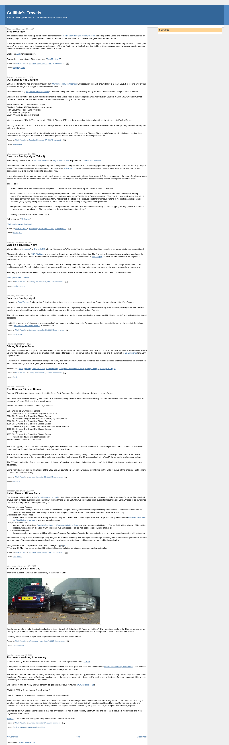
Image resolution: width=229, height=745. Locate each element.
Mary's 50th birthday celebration (118, 667)
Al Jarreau (25, 249)
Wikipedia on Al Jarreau (18, 277)
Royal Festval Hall (61, 160)
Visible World (69, 168)
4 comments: (60, 641)
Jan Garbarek (40, 160)
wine (18, 481)
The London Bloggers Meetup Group (78, 36)
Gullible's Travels (24, 12)
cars (14, 645)
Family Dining (52, 368)
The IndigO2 (39, 249)
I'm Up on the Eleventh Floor (71, 368)
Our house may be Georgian (65, 84)
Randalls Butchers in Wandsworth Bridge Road (58, 525)
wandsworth (17, 144)
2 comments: (58, 552)
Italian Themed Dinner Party (23, 493)
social (23, 68)
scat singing (97, 257)
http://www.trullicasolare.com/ (26, 325)
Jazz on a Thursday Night (22, 244)
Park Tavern (23, 302)
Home (77, 737)
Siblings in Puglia (107, 368)
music (15, 233)
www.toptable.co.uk (85, 685)
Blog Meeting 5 (16, 31)
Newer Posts (12, 737)
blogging (16, 68)
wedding (41, 727)
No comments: (58, 63)
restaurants (22, 727)
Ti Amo (87, 661)
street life (20, 645)
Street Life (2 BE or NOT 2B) (23, 568)
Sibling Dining (25, 368)
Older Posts (142, 737)
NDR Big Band (37, 254)
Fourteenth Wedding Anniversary (26, 657)
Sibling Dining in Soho (20, 346)
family (15, 334)
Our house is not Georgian (23, 79)
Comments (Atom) (27, 742)
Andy (18, 54)
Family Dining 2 (92, 368)
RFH (20, 233)
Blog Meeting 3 (53, 59)
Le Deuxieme (131, 353)
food (14, 556)
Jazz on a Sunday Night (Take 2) (26, 156)
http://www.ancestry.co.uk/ (37, 91)
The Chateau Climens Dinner (24, 389)
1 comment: (57, 140)
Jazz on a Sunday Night (21, 298)
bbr (14, 481)
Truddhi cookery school (47, 497)
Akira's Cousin (38, 368)
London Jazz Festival (91, 160)
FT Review (25, 219)
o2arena (21, 286)
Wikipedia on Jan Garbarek (20, 224)
